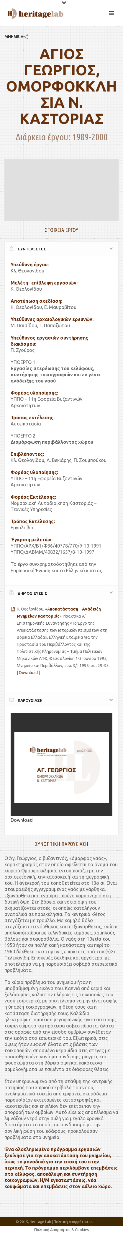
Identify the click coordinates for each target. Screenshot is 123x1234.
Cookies (100, 1222)
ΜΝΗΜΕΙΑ (13, 36)
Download (28, 672)
